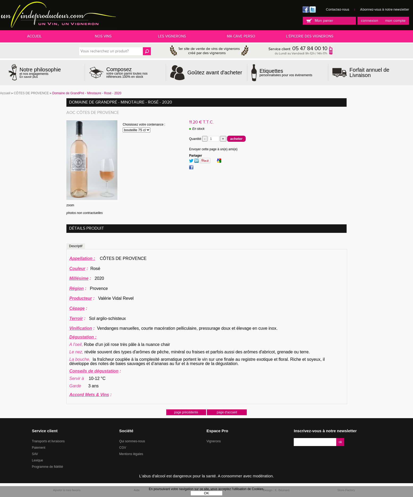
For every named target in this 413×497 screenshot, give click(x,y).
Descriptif (75, 246)
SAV (35, 454)
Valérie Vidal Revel (101, 298)
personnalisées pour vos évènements (285, 72)
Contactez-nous (337, 9)
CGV (122, 447)
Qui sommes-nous (132, 441)
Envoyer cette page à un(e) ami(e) (213, 149)
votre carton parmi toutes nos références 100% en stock (134, 72)
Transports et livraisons (48, 441)
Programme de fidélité (47, 467)
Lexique (37, 460)
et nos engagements (40, 72)
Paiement (38, 447)
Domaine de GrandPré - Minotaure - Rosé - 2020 (120, 102)
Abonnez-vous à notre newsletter (384, 9)
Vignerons (214, 441)
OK (206, 493)
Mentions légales (131, 454)
